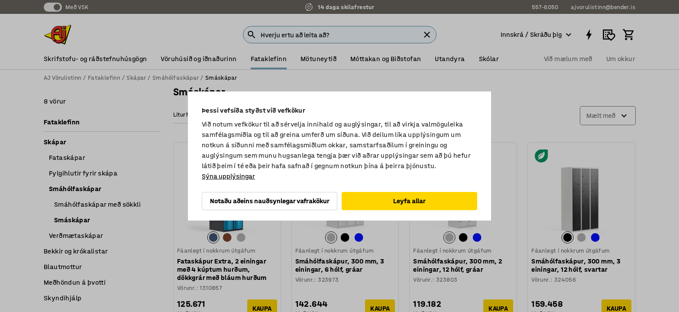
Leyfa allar (409, 201)
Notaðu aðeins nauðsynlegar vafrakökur (270, 201)
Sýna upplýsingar (228, 176)
